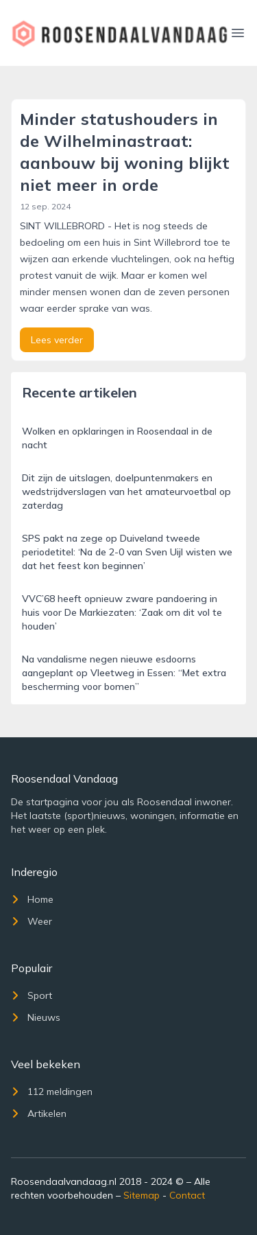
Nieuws (35, 1017)
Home (32, 899)
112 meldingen (52, 1091)
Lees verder (57, 340)
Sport (31, 995)
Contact (187, 1195)
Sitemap (141, 1195)
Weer (31, 921)
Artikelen (38, 1113)
